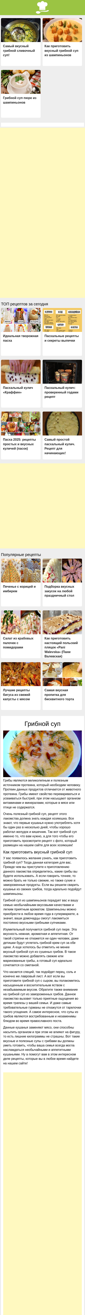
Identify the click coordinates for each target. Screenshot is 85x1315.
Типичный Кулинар (59, 1310)
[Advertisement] (42, 170)
